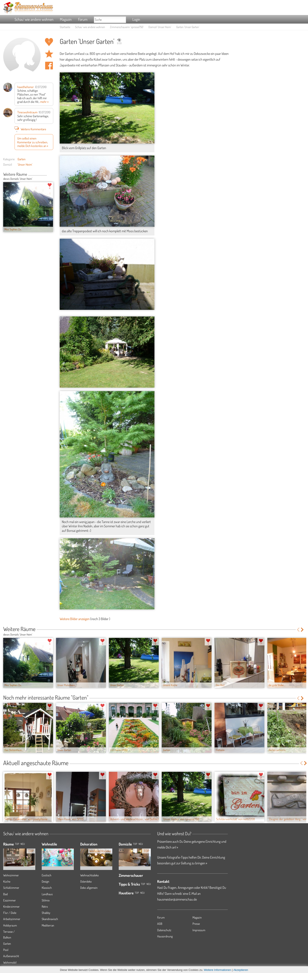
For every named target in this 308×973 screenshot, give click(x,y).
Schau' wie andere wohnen (34, 19)
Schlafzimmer (11, 887)
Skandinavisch (50, 919)
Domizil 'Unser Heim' (159, 27)
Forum (82, 19)
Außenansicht (11, 956)
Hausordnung (165, 936)
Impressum (198, 930)
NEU (23, 844)
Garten (21, 159)
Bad (5, 894)
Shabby (46, 913)
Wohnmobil (9, 962)
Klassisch (47, 887)
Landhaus (47, 894)
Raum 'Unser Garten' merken (49, 53)
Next (51, 175)
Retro (45, 906)
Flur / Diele (9, 913)
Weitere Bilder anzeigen (75, 619)
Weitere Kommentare (30, 129)
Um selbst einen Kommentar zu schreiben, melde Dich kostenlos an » (32, 142)
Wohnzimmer (11, 875)
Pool (5, 950)
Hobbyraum (10, 925)
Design (45, 881)
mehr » (44, 101)
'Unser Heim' (25, 164)
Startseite (65, 27)
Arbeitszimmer (11, 919)
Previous (48, 175)
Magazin (66, 19)
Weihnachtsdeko (89, 875)
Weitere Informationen (217, 970)
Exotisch (46, 875)
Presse (196, 923)
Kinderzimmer (11, 906)
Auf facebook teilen (49, 65)
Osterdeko (86, 881)
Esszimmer (9, 900)
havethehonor (25, 87)
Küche (6, 881)
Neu (141, 844)
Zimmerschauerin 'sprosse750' (127, 27)
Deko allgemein (89, 887)
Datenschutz (164, 930)
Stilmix (46, 900)
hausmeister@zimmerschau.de (177, 899)
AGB (159, 923)
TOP (17, 844)
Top (135, 844)
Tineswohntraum (27, 112)
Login (136, 19)
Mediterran (48, 925)
